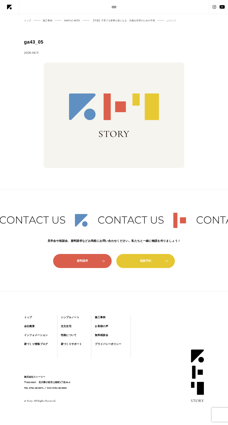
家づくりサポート (71, 344)
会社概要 (29, 326)
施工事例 (100, 317)
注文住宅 (66, 326)
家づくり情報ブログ (36, 344)
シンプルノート (70, 317)
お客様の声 (101, 326)
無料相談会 (101, 335)
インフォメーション (36, 335)
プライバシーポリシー (108, 344)
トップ (28, 317)
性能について (69, 335)
